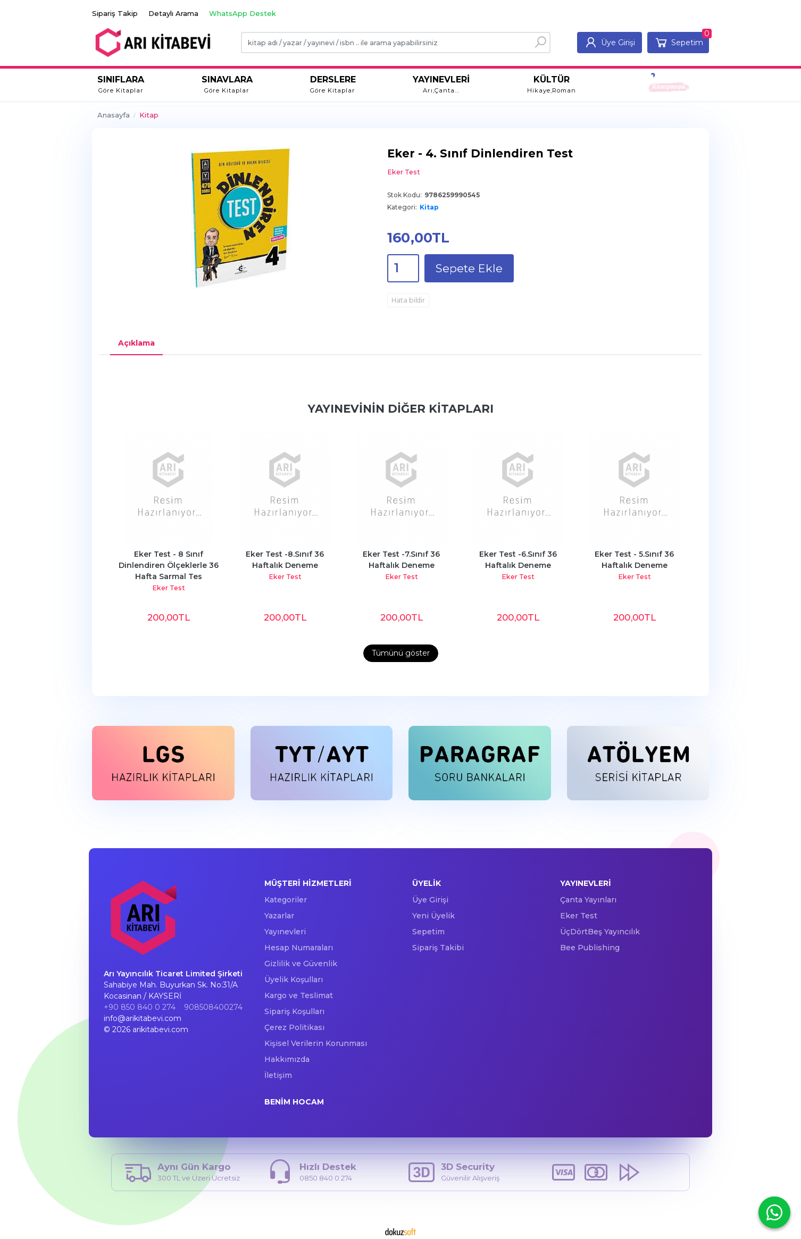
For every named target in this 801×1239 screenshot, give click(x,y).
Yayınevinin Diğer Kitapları (401, 408)
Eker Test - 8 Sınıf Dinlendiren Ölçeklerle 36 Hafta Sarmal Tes (170, 565)
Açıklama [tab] (136, 343)
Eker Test (168, 588)
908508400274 (213, 1007)
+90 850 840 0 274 (140, 1007)
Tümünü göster (401, 653)
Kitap (429, 207)
